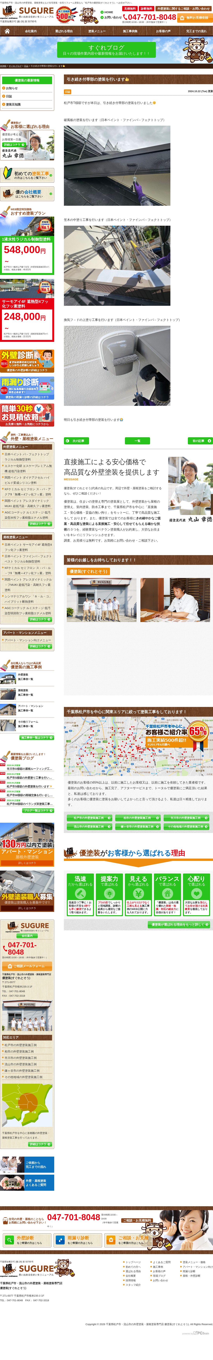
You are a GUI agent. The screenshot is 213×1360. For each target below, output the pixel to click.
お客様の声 (163, 31)
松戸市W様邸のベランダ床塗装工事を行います (30, 802)
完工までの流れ (196, 31)
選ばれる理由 (64, 31)
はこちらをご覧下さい (23, 194)
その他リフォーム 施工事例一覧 (19, 725)
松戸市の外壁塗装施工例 (89, 817)
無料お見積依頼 (197, 17)
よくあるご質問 (162, 1262)
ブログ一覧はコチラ (36, 810)
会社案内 (31, 31)
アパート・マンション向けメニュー (28, 640)
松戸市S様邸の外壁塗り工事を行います (30, 775)
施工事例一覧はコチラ (34, 737)
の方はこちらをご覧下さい (26, 174)
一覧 (137, 440)
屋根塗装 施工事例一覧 (16, 694)
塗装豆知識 (13, 104)
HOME (108, 12)
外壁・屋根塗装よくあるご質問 (23, 1183)
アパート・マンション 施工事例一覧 (21, 709)
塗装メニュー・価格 (194, 1262)
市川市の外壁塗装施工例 (185, 817)
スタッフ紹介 (133, 1284)
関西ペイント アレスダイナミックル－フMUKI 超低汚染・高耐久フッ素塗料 (28, 585)
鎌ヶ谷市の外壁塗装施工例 (137, 826)
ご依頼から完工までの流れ (23, 1165)
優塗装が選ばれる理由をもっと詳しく (178, 924)
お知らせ (12, 88)
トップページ (133, 1262)
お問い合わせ (113, 17)
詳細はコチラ (38, 523)
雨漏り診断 (189, 1271)
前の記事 (198, 440)
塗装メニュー (97, 31)
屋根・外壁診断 (191, 1275)
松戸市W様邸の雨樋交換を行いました (30, 793)
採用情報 (131, 1280)
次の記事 (78, 440)
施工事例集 (130, 31)
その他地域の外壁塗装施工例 (185, 826)
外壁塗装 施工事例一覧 (16, 678)
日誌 (67, 91)
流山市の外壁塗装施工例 (89, 826)
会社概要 (131, 1275)
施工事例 (158, 1266)
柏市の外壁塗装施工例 (137, 817)
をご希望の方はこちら (27, 1240)
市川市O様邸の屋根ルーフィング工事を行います (30, 767)
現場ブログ (159, 1275)
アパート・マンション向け (198, 1266)
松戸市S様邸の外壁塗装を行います (29, 784)
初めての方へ (133, 1266)
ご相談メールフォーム (29, 966)
